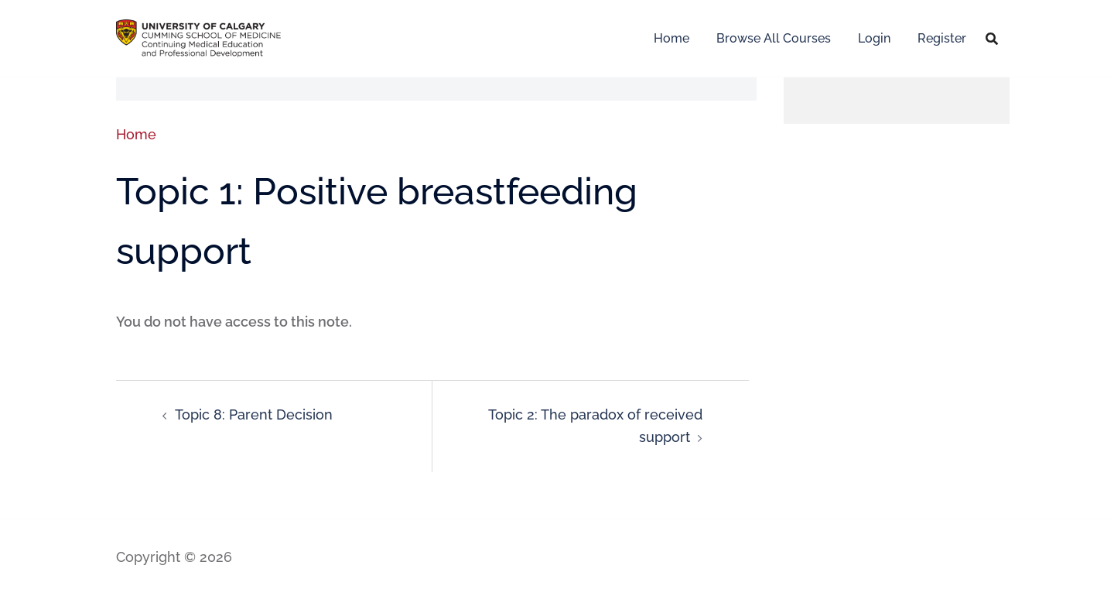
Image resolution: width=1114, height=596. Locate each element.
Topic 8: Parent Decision (254, 414)
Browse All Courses (773, 38)
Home (671, 38)
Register (942, 38)
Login (874, 38)
